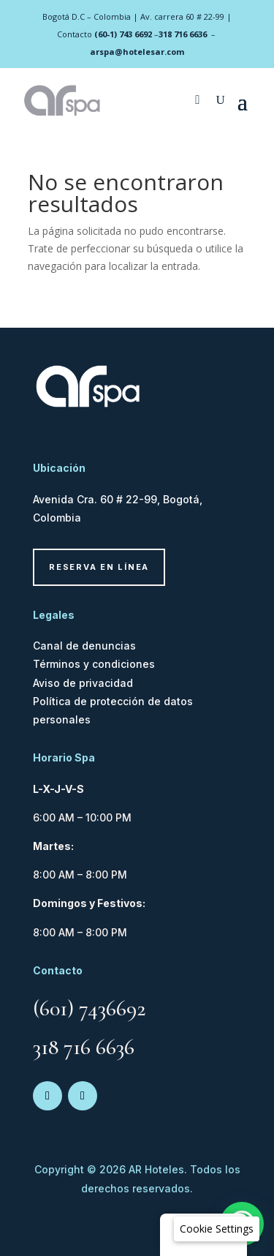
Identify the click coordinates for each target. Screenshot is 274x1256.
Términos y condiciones (94, 664)
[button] (216, 1228)
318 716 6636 (183, 34)
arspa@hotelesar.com (137, 51)
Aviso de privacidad (83, 683)
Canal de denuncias (84, 645)
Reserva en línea (99, 567)
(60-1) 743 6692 (123, 34)
